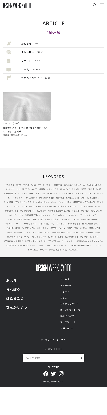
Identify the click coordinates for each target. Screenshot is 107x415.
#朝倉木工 (58, 184)
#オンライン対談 (47, 249)
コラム (16, 123)
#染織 (75, 232)
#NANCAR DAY (44, 232)
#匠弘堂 (75, 210)
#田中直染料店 (58, 232)
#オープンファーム (83, 236)
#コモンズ (9, 210)
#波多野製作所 (10, 193)
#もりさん (11, 236)
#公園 (97, 206)
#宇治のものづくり (23, 202)
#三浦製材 (94, 197)
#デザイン (52, 236)
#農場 (60, 236)
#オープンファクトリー (25, 210)
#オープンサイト (45, 184)
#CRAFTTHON (54, 241)
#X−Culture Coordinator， (45, 202)
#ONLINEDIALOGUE (90, 219)
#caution (66, 219)
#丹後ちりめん (21, 135)
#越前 (76, 228)
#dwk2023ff (96, 210)
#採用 (27, 241)
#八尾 (32, 228)
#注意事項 (55, 219)
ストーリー (66, 285)
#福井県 (62, 228)
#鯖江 (69, 228)
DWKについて (67, 316)
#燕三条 (53, 228)
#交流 (9, 232)
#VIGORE (79, 193)
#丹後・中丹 (61, 249)
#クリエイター (68, 241)
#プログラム (95, 245)
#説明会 (42, 189)
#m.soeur (68, 184)
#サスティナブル (75, 206)
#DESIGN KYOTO (29, 189)
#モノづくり (52, 189)
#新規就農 (69, 236)
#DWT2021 (74, 249)
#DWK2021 (33, 249)
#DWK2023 (64, 245)
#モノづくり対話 (36, 206)
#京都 (40, 219)
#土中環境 (62, 206)
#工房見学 (8, 241)
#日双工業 (77, 202)
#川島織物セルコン (62, 210)
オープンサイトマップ (53, 340)
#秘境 (18, 184)
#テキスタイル (96, 241)
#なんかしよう (74, 223)
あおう (11, 280)
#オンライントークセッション (37, 223)
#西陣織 (13, 135)
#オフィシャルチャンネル (50, 215)
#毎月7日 (18, 232)
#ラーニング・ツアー (89, 215)
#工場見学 (41, 210)
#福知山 (91, 189)
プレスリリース (68, 322)
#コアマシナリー (25, 193)
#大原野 (26, 184)
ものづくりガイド (69, 303)
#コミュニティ (30, 232)
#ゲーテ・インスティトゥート (60, 193)
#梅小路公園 (50, 206)
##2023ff (85, 210)
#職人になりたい (38, 241)
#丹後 (33, 184)
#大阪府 (25, 228)
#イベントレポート (14, 223)
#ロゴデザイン (23, 236)
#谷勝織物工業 (31, 215)
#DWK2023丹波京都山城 (19, 219)
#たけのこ (10, 184)
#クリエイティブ (39, 236)
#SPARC (75, 189)
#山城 (47, 219)
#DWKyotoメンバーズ (92, 223)
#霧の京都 (60, 197)
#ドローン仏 (23, 245)
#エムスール (79, 184)
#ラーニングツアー (16, 197)
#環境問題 (88, 206)
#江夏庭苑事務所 (94, 184)
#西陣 (97, 228)
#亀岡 (51, 197)
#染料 (82, 232)
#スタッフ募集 (36, 245)
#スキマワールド (13, 189)
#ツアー (96, 236)
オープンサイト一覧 (70, 309)
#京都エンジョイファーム (77, 197)
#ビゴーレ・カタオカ (94, 193)
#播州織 (6, 135)
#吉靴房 (83, 228)
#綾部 (83, 189)
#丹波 (34, 219)
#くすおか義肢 (65, 202)
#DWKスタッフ (51, 245)
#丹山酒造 (8, 202)
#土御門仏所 (11, 245)
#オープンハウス (16, 215)
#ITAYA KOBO (89, 202)
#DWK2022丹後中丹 (80, 245)
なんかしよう (17, 307)
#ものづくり (65, 189)
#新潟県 (45, 228)
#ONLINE (76, 219)
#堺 (38, 228)
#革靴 (91, 228)
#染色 (69, 232)
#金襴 (97, 232)
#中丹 (98, 189)
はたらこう (15, 298)
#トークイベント (70, 215)
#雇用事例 (18, 241)
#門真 (17, 228)
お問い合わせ (67, 328)
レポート (64, 291)
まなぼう (13, 289)
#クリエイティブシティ (17, 206)
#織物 (50, 210)
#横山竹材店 (39, 193)
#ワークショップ (59, 223)
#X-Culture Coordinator (37, 197)
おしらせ (64, 279)
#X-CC (100, 202)
